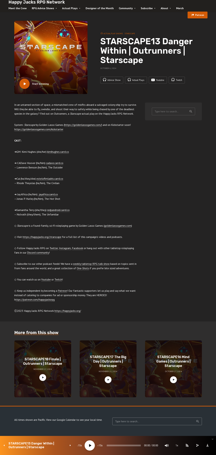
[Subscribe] (187, 445)
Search (191, 111)
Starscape (130, 33)
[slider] (124, 445)
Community (126, 8)
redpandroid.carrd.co (58, 210)
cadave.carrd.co (54, 163)
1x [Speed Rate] (177, 445)
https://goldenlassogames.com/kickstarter (38, 129)
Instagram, (65, 248)
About (164, 8)
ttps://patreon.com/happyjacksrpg (35, 299)
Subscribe (147, 8)
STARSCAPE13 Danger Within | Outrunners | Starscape (31, 445)
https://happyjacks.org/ (67, 310)
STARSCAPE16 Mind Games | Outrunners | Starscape (173, 361)
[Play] (90, 445)
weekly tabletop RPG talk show (91, 263)
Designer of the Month (100, 8)
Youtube (46, 279)
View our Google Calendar (61, 419)
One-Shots (83, 268)
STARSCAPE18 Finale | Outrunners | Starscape (42, 361)
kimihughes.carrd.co (58, 151)
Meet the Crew (18, 8)
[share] (197, 445)
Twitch (58, 279)
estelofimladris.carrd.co (49, 178)
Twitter (54, 248)
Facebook (77, 248)
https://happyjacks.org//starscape (42, 237)
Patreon (199, 15)
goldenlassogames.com (117, 225)
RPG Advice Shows (43, 8)
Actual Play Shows (113, 33)
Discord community (38, 252)
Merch (180, 8)
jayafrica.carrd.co (48, 194)
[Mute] (167, 445)
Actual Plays (70, 8)
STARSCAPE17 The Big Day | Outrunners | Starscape (108, 361)
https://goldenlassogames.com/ (83, 125)
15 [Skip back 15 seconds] (79, 445)
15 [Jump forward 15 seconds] (100, 445)
